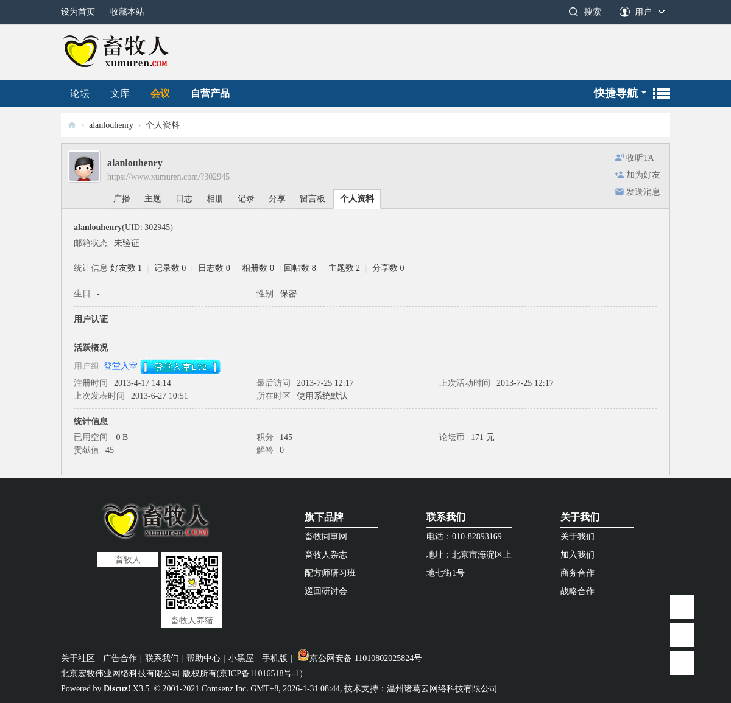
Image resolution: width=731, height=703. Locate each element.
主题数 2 (344, 268)
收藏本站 (127, 11)
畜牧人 (72, 125)
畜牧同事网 (326, 536)
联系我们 (445, 517)
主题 (152, 198)
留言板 (312, 198)
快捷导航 (616, 93)
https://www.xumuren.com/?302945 (168, 176)
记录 (246, 198)
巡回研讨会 (326, 591)
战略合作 (577, 591)
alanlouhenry (111, 125)
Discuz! (117, 688)
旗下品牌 (324, 517)
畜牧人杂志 (326, 554)
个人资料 (357, 198)
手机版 (275, 658)
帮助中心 (203, 658)
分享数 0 (388, 268)
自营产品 (210, 93)
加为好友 (643, 175)
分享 (277, 198)
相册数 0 (258, 268)
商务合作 (577, 573)
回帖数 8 (300, 268)
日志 (183, 198)
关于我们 (579, 517)
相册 (215, 198)
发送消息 (643, 192)
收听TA (640, 158)
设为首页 (78, 11)
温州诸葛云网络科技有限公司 (442, 688)
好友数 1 (126, 268)
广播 (121, 198)
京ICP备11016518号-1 (259, 673)
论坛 (80, 93)
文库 (120, 93)
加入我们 (577, 554)
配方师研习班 (330, 573)
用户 (643, 11)
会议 (160, 93)
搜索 (592, 11)
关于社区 (78, 658)
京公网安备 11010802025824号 (359, 658)
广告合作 (120, 658)
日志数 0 (214, 268)
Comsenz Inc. (225, 688)
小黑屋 (241, 658)
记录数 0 (170, 268)
